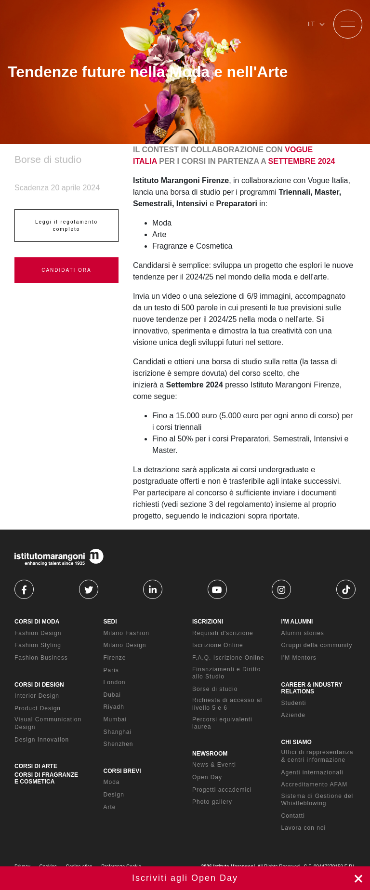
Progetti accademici (222, 789)
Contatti (293, 815)
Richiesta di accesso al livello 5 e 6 (227, 704)
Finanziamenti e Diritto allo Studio (226, 673)
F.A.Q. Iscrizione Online (228, 657)
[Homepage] (66, 24)
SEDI (110, 621)
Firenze (115, 657)
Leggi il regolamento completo (66, 225)
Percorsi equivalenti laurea (222, 723)
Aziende (293, 715)
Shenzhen (118, 744)
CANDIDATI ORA (66, 270)
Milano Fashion (126, 633)
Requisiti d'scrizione (222, 633)
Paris (111, 670)
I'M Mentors (299, 657)
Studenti (293, 703)
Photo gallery (212, 801)
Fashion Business (41, 657)
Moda (112, 782)
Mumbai (115, 719)
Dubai (112, 694)
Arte (110, 807)
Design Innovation (41, 739)
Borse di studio (215, 689)
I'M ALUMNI (297, 621)
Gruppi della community (317, 645)
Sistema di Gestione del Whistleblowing (317, 800)
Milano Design (125, 645)
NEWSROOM (209, 753)
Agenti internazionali (312, 772)
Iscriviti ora (185, 878)
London (115, 682)
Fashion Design (37, 633)
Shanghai (118, 732)
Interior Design (36, 695)
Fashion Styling (37, 645)
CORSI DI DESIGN (39, 684)
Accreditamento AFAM (314, 784)
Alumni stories (302, 633)
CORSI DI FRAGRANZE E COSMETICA (46, 778)
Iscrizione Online (217, 645)
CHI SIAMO (296, 742)
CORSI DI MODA (36, 621)
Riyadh (114, 707)
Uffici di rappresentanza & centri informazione (317, 756)
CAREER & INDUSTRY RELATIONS (312, 688)
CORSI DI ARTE (35, 766)
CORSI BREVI (122, 771)
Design (114, 794)
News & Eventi (214, 764)
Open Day (207, 777)
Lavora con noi (303, 827)
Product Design (37, 708)
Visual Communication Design (47, 723)
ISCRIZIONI (207, 621)
